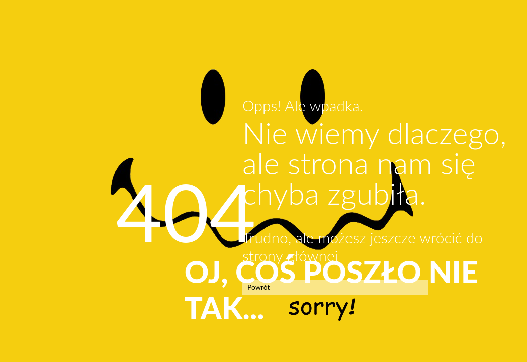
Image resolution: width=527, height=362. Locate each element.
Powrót (258, 287)
